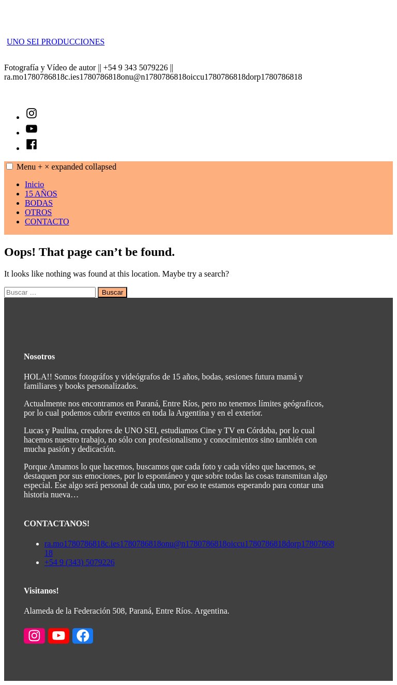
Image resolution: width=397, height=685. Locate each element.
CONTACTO (47, 221)
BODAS (39, 203)
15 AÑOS (41, 193)
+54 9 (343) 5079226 (79, 562)
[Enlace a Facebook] (83, 636)
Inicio (34, 184)
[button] (9, 166)
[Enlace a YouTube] (58, 636)
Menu (66, 166)
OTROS (38, 212)
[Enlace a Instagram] (34, 636)
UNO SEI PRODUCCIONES (55, 41)
